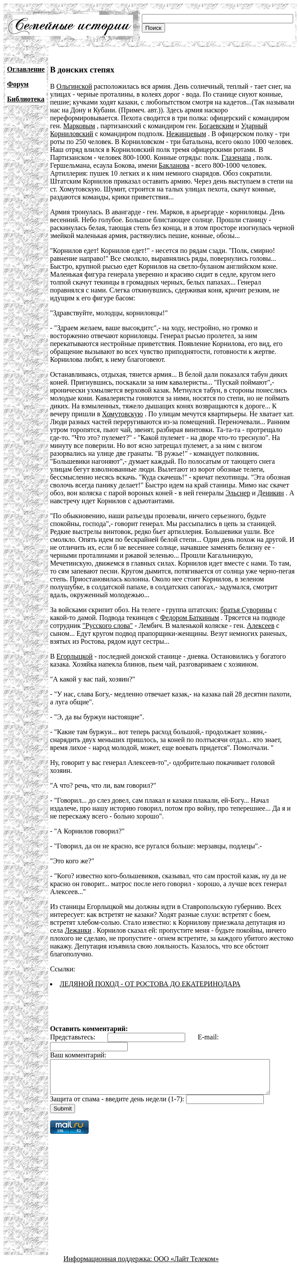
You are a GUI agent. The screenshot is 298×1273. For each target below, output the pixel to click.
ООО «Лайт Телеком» (186, 1265)
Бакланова (174, 165)
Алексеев (260, 625)
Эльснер (159, 493)
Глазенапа (236, 157)
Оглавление (26, 69)
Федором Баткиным (189, 617)
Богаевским (216, 126)
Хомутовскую (122, 414)
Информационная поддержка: (109, 1265)
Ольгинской (74, 86)
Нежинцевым (186, 133)
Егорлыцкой (75, 656)
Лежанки (78, 930)
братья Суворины (246, 609)
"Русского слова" (108, 625)
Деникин (193, 493)
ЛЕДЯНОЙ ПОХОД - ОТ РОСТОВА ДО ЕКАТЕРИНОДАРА (150, 984)
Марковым (79, 126)
